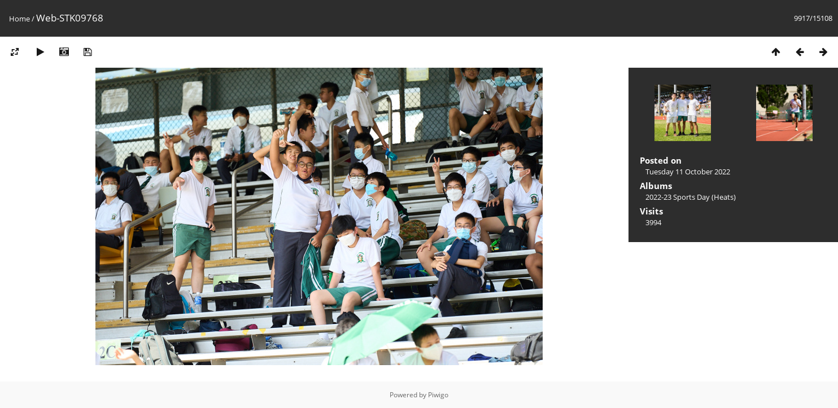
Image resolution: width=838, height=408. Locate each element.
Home (19, 19)
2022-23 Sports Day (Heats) (690, 197)
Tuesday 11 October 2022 (687, 171)
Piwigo (438, 395)
